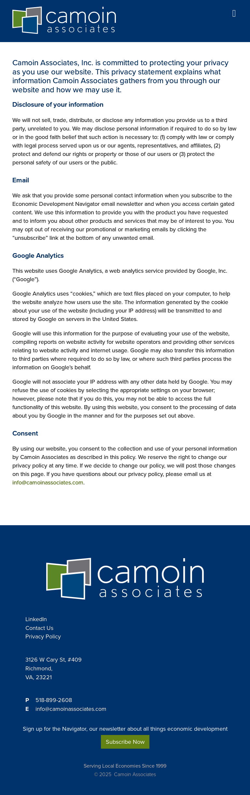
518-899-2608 (53, 700)
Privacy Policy (43, 636)
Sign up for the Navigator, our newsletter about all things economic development (125, 729)
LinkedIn (36, 619)
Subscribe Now (125, 741)
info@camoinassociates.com (47, 482)
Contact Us (39, 628)
